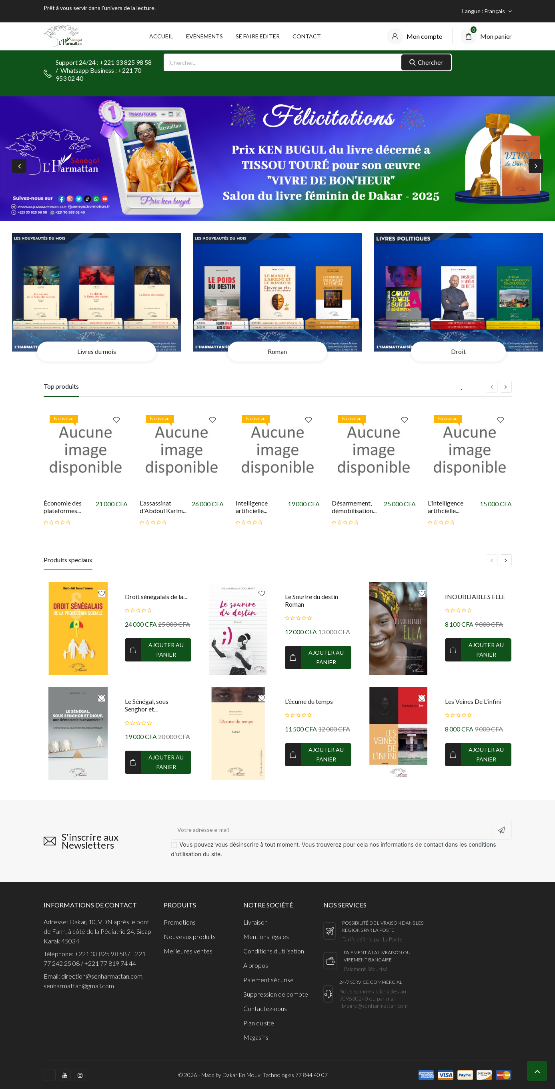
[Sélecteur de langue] (487, 11)
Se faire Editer (258, 36)
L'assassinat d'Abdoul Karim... (163, 506)
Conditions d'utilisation (273, 951)
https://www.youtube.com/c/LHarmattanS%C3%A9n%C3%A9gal (65, 1075)
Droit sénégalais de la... (156, 596)
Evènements (204, 36)
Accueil (161, 36)
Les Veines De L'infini (473, 701)
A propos (255, 965)
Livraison (255, 922)
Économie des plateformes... (63, 506)
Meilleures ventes (188, 951)
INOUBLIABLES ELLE (475, 596)
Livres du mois (96, 351)
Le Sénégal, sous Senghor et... (146, 705)
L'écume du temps (309, 701)
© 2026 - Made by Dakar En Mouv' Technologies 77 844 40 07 (253, 1074)
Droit (458, 351)
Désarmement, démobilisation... (354, 506)
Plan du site (258, 1023)
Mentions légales (266, 936)
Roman (277, 351)
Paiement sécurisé (268, 979)
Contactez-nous (265, 1008)
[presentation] (19, 166)
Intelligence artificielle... (252, 506)
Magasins (255, 1037)
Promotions (180, 922)
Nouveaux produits (190, 936)
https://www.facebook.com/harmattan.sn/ (50, 1075)
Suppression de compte (275, 994)
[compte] (414, 36)
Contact (307, 36)
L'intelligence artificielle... (445, 506)
